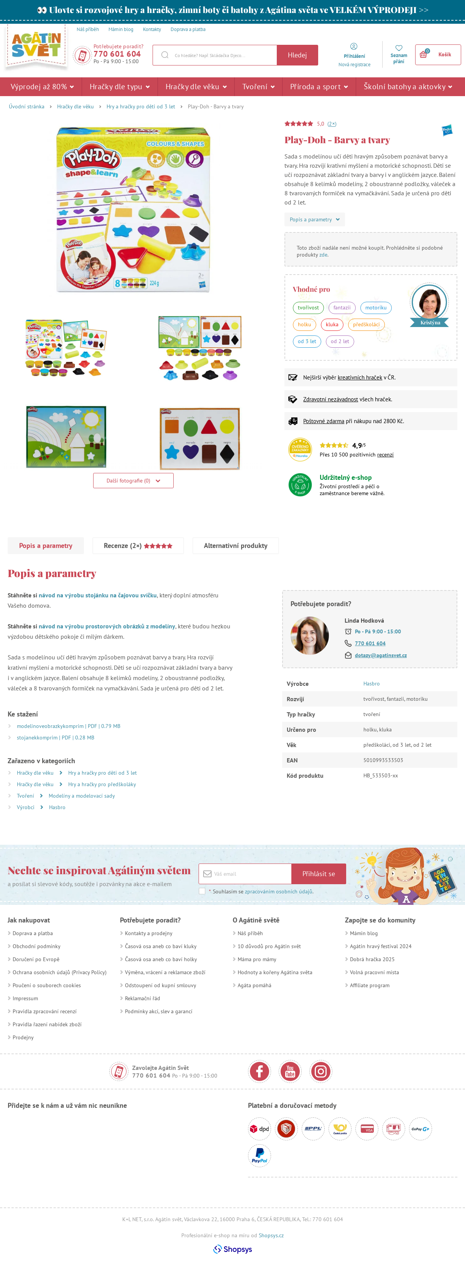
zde (323, 254)
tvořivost (308, 307)
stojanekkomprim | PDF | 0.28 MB (55, 737)
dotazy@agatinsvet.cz (381, 655)
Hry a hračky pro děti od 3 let (141, 106)
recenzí (385, 454)
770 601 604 (117, 54)
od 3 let (307, 341)
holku (304, 324)
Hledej (297, 55)
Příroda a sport (319, 87)
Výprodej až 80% (42, 87)
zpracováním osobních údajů (278, 891)
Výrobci (26, 807)
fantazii (342, 307)
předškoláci (366, 324)
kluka (332, 324)
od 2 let (340, 341)
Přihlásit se (318, 873)
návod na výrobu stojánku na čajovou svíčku (98, 595)
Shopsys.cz (271, 1235)
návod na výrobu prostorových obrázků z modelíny (107, 626)
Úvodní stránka (26, 106)
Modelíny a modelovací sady (82, 795)
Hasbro (57, 807)
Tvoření (258, 87)
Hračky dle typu (120, 87)
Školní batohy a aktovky (408, 87)
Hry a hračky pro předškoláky (102, 784)
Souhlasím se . (261, 891)
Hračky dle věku (196, 87)
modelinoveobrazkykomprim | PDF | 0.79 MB (68, 726)
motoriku (376, 307)
